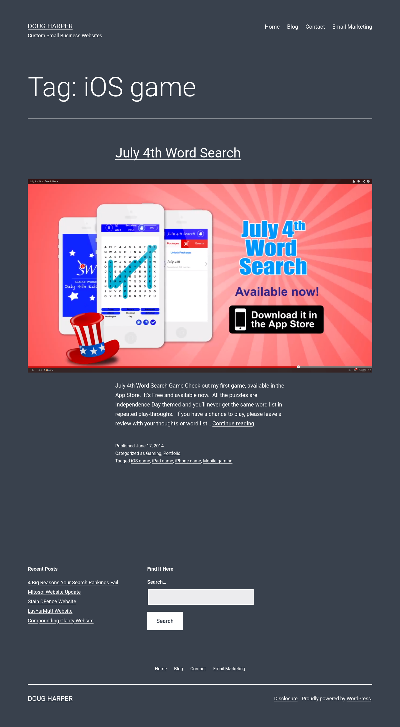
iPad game (162, 461)
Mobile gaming (217, 461)
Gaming (153, 453)
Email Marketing (352, 26)
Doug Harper (50, 26)
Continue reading (233, 423)
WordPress (359, 698)
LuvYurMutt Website (50, 611)
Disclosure (286, 698)
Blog (292, 26)
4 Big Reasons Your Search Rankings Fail (73, 582)
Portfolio (172, 453)
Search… (156, 582)
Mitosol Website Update (54, 592)
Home (272, 26)
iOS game (140, 461)
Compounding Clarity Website (61, 621)
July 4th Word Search (178, 153)
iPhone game (188, 461)
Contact (315, 26)
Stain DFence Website (52, 601)
